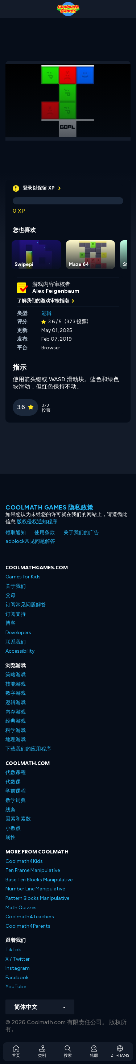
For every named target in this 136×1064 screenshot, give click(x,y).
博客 (10, 623)
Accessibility (19, 651)
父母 (10, 596)
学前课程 (15, 791)
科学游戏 (15, 730)
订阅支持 (15, 614)
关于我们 (15, 586)
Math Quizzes (21, 908)
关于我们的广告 (81, 532)
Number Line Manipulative (35, 889)
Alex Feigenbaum (55, 291)
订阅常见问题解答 (25, 605)
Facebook (17, 977)
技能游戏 (15, 684)
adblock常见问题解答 (30, 541)
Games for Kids (23, 577)
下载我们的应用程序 (28, 749)
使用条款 (44, 532)
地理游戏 (15, 739)
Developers (18, 632)
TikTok (13, 950)
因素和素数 (18, 819)
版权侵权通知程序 (37, 522)
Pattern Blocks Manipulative (37, 898)
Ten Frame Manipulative (32, 870)
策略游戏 (15, 675)
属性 (10, 837)
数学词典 (15, 800)
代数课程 (15, 772)
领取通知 (15, 532)
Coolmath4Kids (24, 861)
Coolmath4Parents (27, 926)
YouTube (15, 987)
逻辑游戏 (15, 702)
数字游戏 (15, 693)
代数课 (13, 782)
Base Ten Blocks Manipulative (39, 880)
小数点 (13, 828)
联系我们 (15, 642)
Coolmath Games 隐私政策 (49, 507)
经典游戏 (15, 721)
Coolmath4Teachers (29, 917)
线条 (10, 810)
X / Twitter (17, 959)
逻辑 (46, 313)
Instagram (17, 968)
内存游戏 (15, 712)
